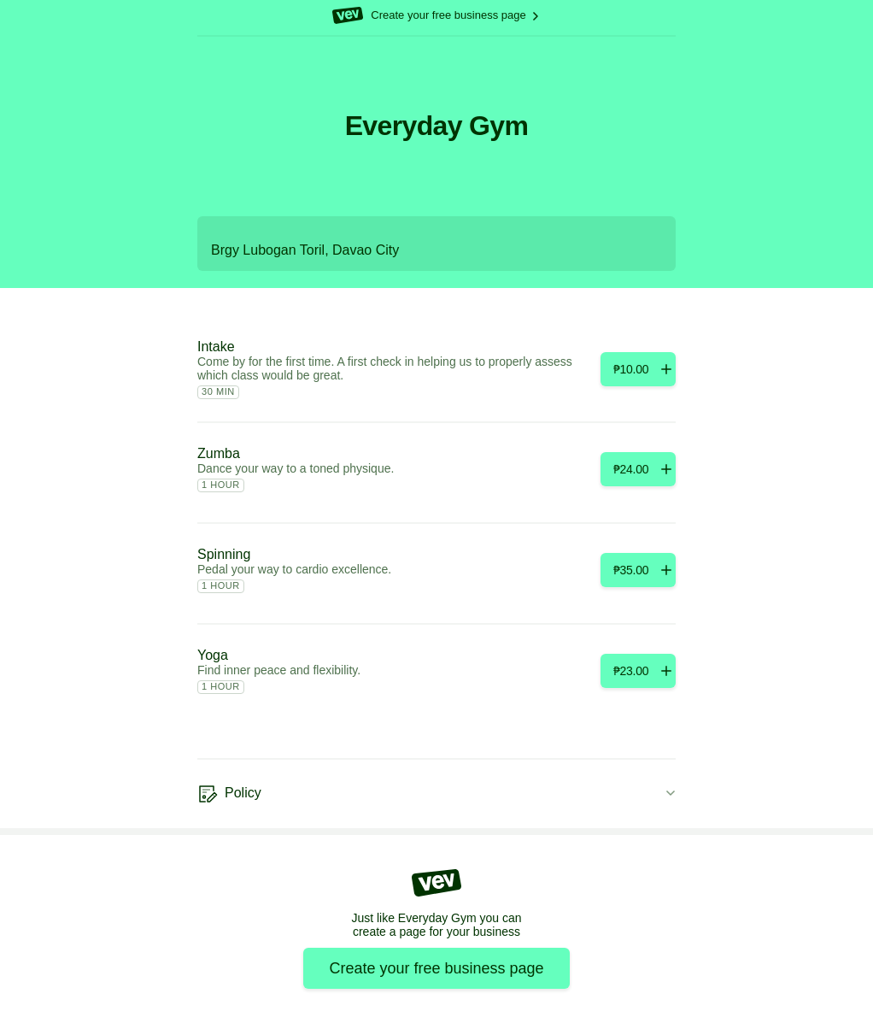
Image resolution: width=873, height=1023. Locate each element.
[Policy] (436, 793)
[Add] (638, 369)
